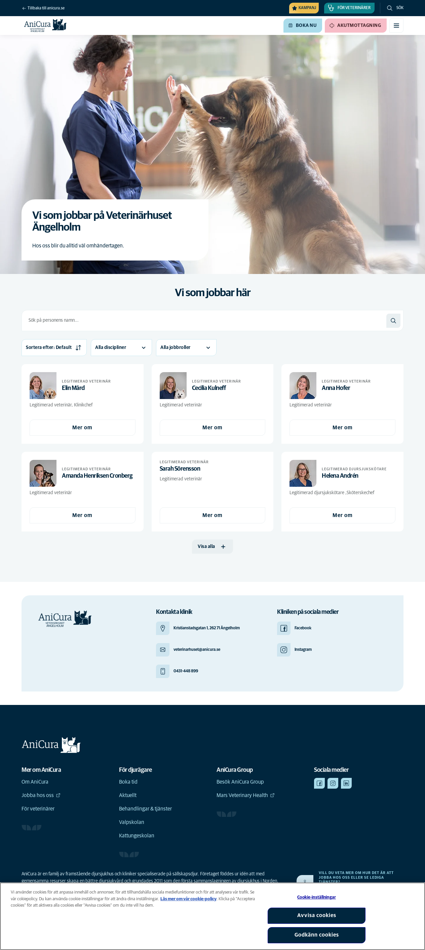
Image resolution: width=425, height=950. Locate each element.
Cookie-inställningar (316, 897)
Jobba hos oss (41, 795)
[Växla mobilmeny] (396, 25)
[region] (212, 916)
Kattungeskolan (136, 835)
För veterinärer (38, 809)
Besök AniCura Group (240, 782)
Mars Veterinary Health (246, 795)
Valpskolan (131, 822)
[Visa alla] (212, 547)
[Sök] (393, 321)
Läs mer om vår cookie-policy (188, 899)
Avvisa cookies (316, 915)
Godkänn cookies (317, 935)
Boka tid (128, 782)
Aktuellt (128, 795)
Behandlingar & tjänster (145, 809)
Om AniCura (35, 782)
